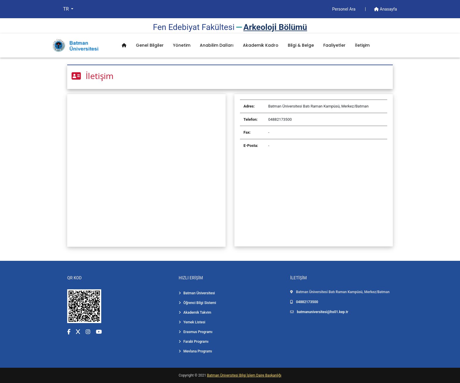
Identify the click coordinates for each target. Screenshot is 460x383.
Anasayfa (385, 9)
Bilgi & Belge (301, 45)
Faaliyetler (334, 45)
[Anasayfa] (124, 45)
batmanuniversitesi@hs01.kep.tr (322, 312)
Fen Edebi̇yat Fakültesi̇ (193, 27)
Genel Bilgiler (150, 45)
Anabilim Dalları (217, 45)
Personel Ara (344, 9)
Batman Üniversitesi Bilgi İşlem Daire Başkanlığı (244, 375)
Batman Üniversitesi (197, 293)
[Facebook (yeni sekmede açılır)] (68, 332)
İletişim (362, 45)
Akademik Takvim (195, 312)
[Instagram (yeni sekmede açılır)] (88, 332)
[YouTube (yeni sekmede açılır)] (99, 332)
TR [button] (66, 9)
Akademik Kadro (260, 45)
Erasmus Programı (195, 332)
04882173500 (307, 302)
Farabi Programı (194, 342)
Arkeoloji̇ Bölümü (275, 27)
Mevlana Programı (195, 351)
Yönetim (181, 45)
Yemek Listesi (192, 322)
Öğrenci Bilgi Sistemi (197, 303)
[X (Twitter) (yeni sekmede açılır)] (78, 332)
